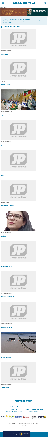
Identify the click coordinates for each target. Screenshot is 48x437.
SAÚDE (3, 236)
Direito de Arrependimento (33, 409)
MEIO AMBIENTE (6, 327)
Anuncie (14, 409)
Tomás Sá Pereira (11, 27)
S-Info (24, 425)
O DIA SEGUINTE (6, 357)
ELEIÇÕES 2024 (6, 266)
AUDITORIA (5, 388)
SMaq (24, 426)
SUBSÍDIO (4, 54)
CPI (2, 175)
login (23, 20)
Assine (34, 407)
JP (2, 145)
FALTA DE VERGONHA (9, 206)
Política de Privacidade (14, 412)
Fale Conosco (34, 412)
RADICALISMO (6, 84)
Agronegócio (5, 115)
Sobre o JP (14, 407)
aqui (32, 20)
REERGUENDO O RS (8, 297)
